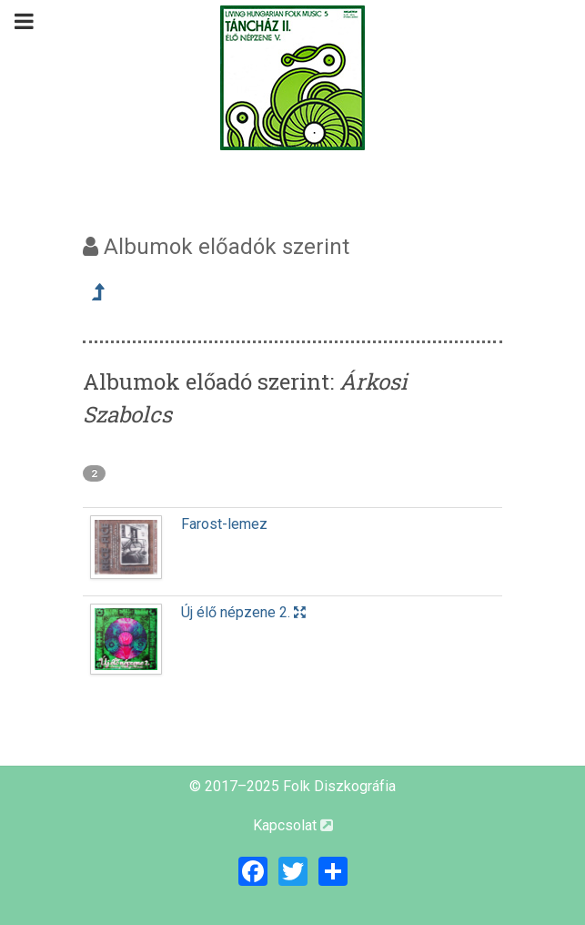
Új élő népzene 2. (244, 612)
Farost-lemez (224, 524)
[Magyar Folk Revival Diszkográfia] (293, 77)
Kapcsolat (293, 825)
